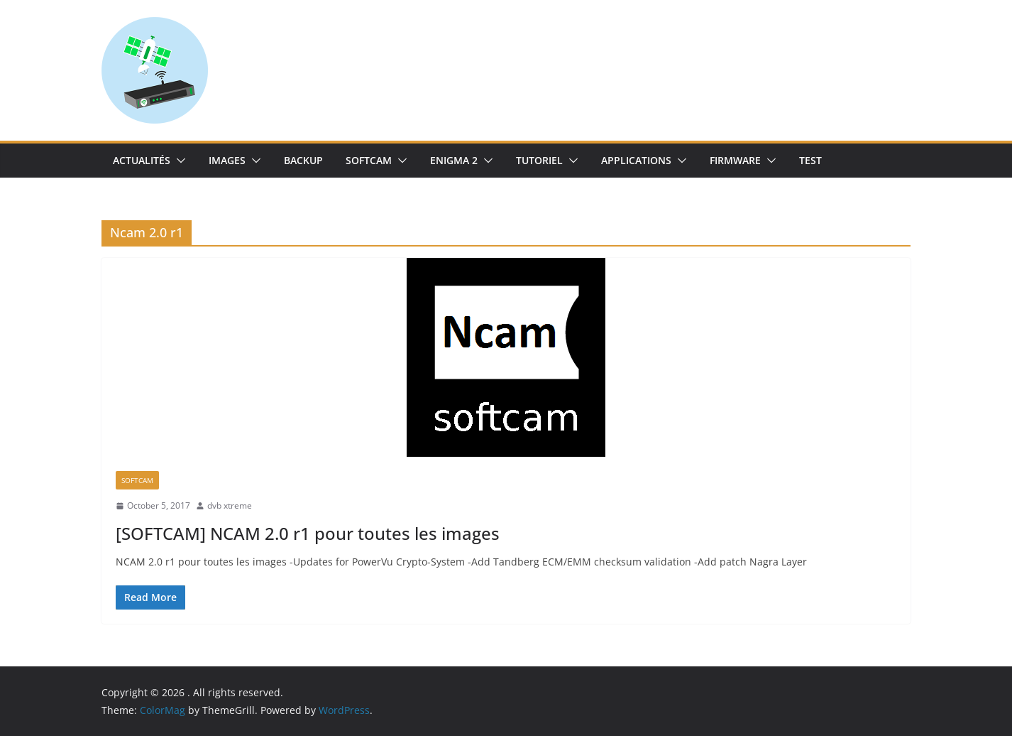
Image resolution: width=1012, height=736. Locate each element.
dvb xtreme (229, 505)
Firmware (735, 160)
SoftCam (369, 160)
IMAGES (227, 160)
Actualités (141, 160)
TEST (810, 160)
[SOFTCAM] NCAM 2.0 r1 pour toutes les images (308, 533)
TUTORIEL (539, 160)
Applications (636, 160)
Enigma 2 (454, 160)
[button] (178, 161)
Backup (303, 160)
